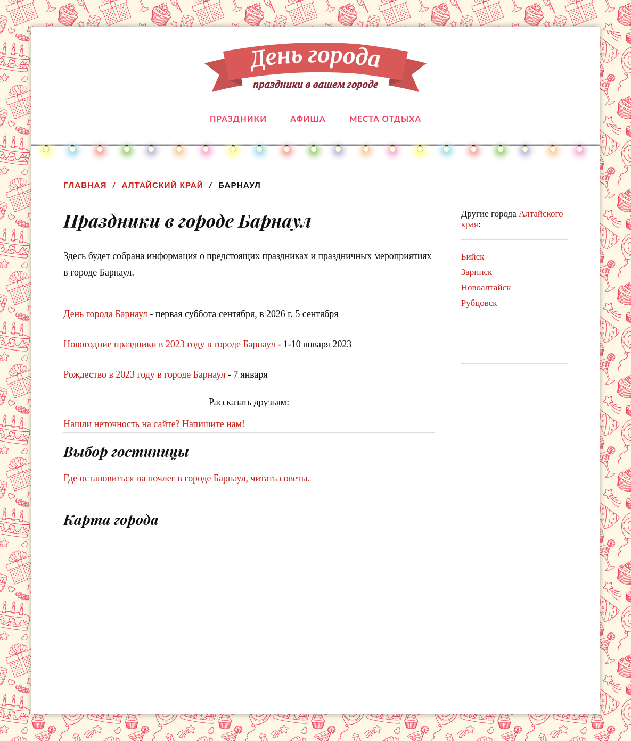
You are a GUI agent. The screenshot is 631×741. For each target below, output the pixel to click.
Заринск (477, 272)
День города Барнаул (105, 314)
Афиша (307, 118)
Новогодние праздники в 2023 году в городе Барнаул (169, 344)
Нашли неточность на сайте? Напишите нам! (154, 424)
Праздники (238, 118)
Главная (84, 184)
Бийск (473, 257)
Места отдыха (385, 118)
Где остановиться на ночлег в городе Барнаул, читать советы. (186, 478)
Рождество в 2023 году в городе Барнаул (144, 374)
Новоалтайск (486, 287)
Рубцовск (479, 303)
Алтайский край (162, 184)
